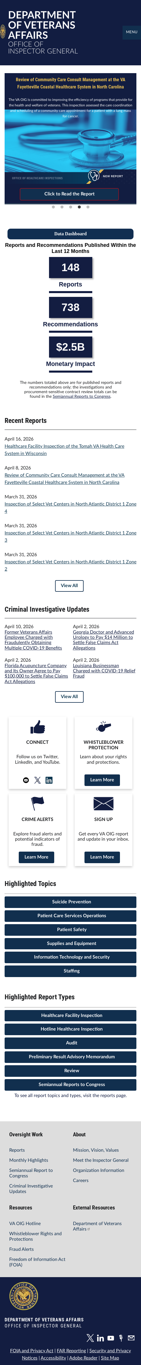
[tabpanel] (70, 138)
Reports (17, 1150)
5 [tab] (88, 207)
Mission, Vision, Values (95, 1150)
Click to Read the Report (69, 194)
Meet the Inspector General (100, 1160)
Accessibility (53, 1356)
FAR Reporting (71, 1349)
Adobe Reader (83, 1356)
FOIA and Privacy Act (32, 1349)
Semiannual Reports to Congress (81, 396)
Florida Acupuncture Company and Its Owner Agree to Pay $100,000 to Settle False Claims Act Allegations (35, 673)
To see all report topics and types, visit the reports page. (70, 1095)
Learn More (102, 780)
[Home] (2, 35)
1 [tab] (53, 207)
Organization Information (98, 1170)
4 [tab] (79, 207)
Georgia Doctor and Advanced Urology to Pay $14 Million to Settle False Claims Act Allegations (103, 640)
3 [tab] (71, 207)
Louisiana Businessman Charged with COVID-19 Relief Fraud (104, 671)
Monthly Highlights (28, 1160)
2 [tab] (62, 207)
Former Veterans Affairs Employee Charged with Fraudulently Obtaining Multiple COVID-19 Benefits (33, 640)
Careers (80, 1180)
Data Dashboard (70, 233)
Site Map (110, 1356)
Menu (132, 32)
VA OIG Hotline (24, 1223)
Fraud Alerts (21, 1249)
